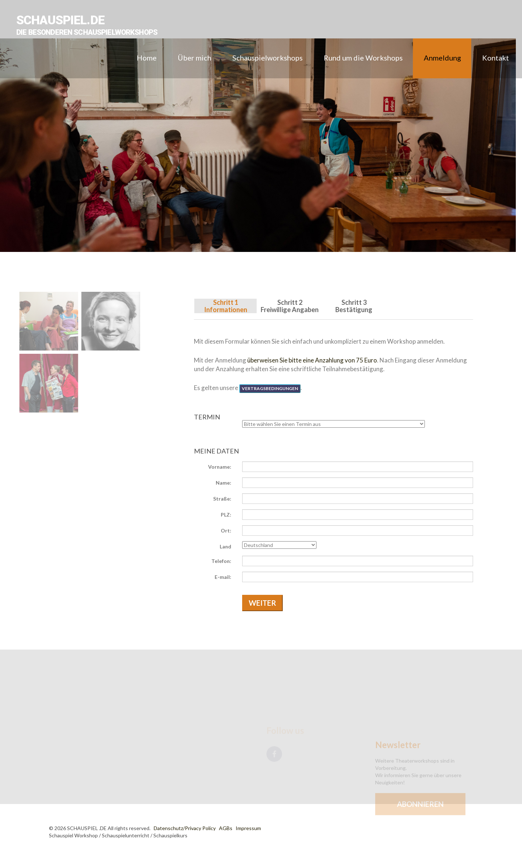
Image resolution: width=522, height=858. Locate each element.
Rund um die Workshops (363, 57)
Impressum (248, 828)
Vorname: (219, 467)
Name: (223, 483)
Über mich (194, 57)
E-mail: (223, 577)
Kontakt (495, 57)
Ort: (226, 530)
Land (225, 546)
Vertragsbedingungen (270, 388)
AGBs (225, 828)
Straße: (222, 499)
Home (147, 57)
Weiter (262, 602)
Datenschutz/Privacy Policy (185, 828)
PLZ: (226, 514)
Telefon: (221, 561)
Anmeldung (442, 57)
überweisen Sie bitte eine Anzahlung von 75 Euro (312, 360)
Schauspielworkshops (267, 57)
